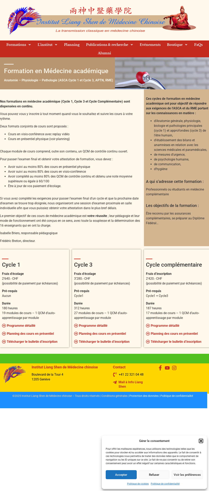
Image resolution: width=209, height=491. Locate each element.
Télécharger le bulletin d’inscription (32, 342)
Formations (18, 44)
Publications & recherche (109, 44)
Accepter (121, 475)
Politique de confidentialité (165, 483)
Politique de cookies (138, 483)
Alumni (104, 53)
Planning (72, 45)
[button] (201, 441)
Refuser (154, 475)
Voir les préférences (187, 475)
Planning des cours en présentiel (30, 334)
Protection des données (144, 396)
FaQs (198, 45)
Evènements (150, 45)
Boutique (177, 44)
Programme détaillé (21, 326)
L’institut (48, 44)
